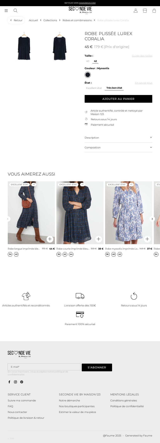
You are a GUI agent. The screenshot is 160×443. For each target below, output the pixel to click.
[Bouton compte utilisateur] (136, 10)
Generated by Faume (138, 435)
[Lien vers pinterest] (21, 382)
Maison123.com (87, 3)
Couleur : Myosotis (97, 68)
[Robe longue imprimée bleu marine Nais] (31, 218)
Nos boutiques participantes (76, 406)
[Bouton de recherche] (15, 10)
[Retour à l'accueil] (80, 11)
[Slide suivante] (152, 219)
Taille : (89, 55)
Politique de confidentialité (127, 406)
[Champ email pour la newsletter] (44, 367)
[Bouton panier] (154, 10)
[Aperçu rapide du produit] (50, 239)
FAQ (10, 406)
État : (88, 82)
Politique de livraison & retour (26, 417)
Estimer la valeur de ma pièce (77, 412)
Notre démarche (69, 400)
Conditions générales (123, 400)
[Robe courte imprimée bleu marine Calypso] (80, 218)
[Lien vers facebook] (9, 382)
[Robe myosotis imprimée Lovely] (128, 218)
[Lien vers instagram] (15, 382)
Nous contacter (17, 412)
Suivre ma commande (22, 400)
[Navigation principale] (6, 10)
